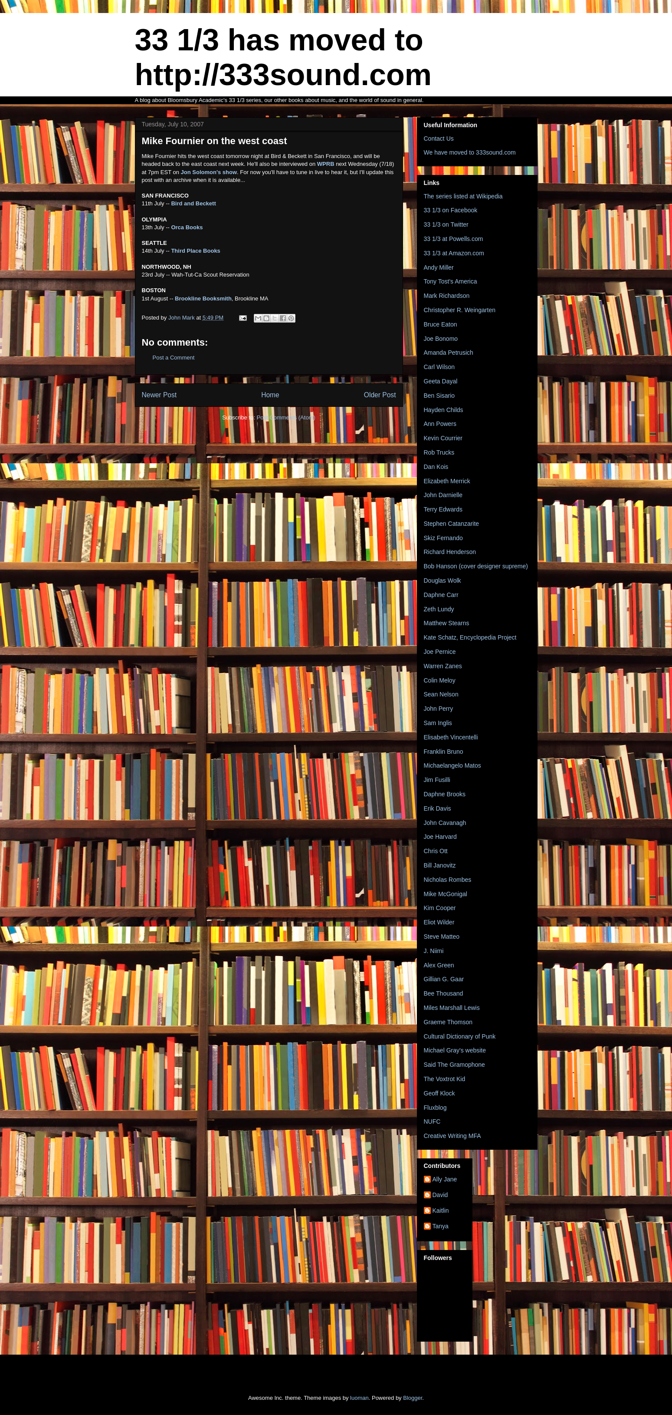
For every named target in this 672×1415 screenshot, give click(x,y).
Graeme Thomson (448, 1022)
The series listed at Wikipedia (463, 196)
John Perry (438, 708)
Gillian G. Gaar (444, 979)
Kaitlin (441, 1210)
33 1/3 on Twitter (446, 224)
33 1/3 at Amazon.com (454, 253)
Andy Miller (439, 267)
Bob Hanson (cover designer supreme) (476, 566)
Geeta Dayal (441, 381)
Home (270, 395)
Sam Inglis (438, 722)
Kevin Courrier (443, 438)
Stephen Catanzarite (451, 523)
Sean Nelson (441, 694)
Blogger (412, 1398)
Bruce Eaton (440, 324)
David (440, 1194)
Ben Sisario (439, 395)
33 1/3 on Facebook (451, 210)
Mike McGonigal (445, 894)
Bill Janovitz (440, 865)
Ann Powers (440, 423)
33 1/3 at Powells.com (453, 238)
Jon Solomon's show (209, 172)
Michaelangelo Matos (452, 765)
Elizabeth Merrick (447, 481)
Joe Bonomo (441, 338)
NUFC (432, 1121)
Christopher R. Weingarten (459, 310)
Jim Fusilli (437, 779)
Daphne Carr (441, 594)
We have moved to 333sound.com (470, 152)
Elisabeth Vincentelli (451, 737)
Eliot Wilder (439, 922)
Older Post (380, 395)
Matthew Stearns (446, 623)
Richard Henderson (450, 551)
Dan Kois (436, 466)
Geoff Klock (439, 1093)
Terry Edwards (443, 509)
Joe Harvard (440, 836)
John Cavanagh (445, 822)
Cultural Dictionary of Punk (460, 1036)
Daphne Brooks (445, 794)
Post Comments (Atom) (286, 417)
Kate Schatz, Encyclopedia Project (470, 637)
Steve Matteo (442, 936)
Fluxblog (435, 1107)
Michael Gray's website (455, 1050)
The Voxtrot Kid (444, 1078)
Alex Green (439, 965)
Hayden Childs (443, 409)
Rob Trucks (439, 452)
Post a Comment (174, 357)
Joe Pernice (440, 651)
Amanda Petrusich (448, 352)
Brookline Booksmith (203, 298)
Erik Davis (437, 808)
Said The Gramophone (454, 1064)
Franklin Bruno (443, 751)
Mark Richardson (447, 295)
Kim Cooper (440, 907)
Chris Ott (436, 851)
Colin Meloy (440, 680)
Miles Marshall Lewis (452, 1007)
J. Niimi (434, 950)
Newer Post (159, 395)
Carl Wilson (439, 366)
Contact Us (439, 138)
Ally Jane (445, 1179)
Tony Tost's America (450, 281)
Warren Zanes (443, 666)
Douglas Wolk (442, 580)
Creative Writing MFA (452, 1135)
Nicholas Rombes (448, 879)
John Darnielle (443, 494)
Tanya (441, 1226)
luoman (359, 1398)
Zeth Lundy (439, 609)
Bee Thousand (443, 993)
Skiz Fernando (443, 537)
